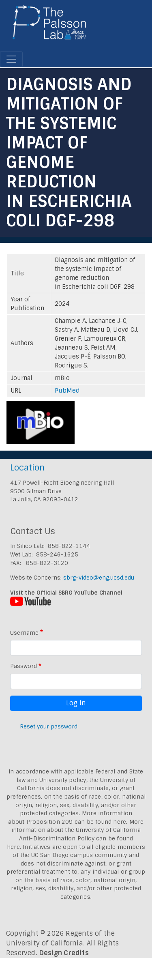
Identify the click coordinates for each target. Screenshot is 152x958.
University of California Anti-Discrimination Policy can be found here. (74, 838)
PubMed (67, 391)
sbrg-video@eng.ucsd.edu (98, 577)
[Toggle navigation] (11, 59)
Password (23, 666)
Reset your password (48, 726)
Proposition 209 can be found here (76, 821)
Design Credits (64, 953)
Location (27, 467)
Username (24, 632)
